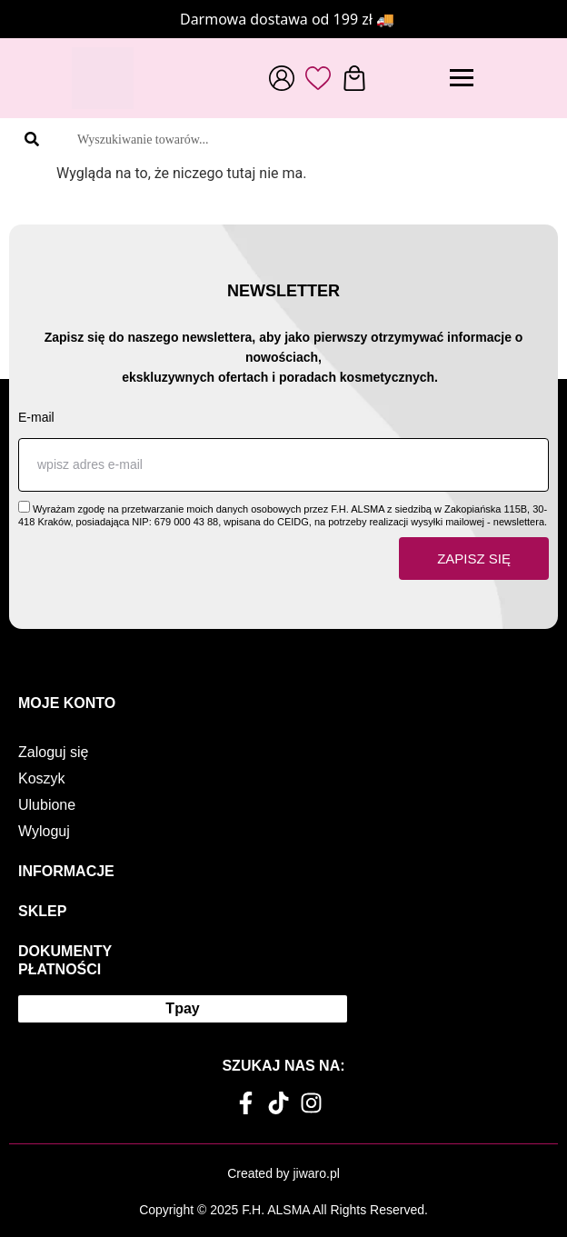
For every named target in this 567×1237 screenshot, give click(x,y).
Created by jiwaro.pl (283, 1173)
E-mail (36, 417)
